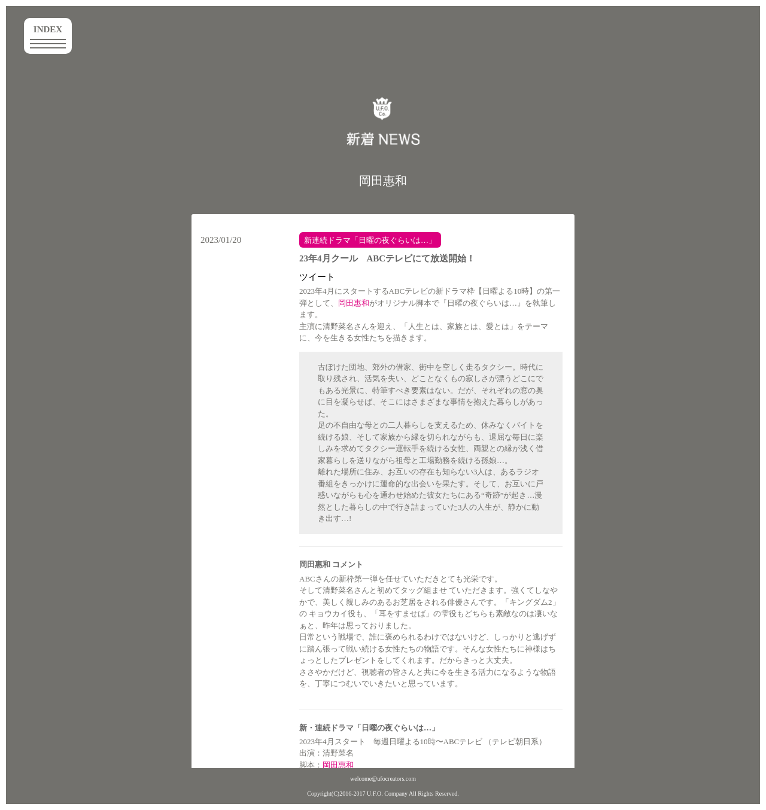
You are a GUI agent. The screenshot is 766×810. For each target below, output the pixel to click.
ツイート (317, 277)
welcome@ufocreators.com (383, 778)
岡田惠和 (383, 180)
